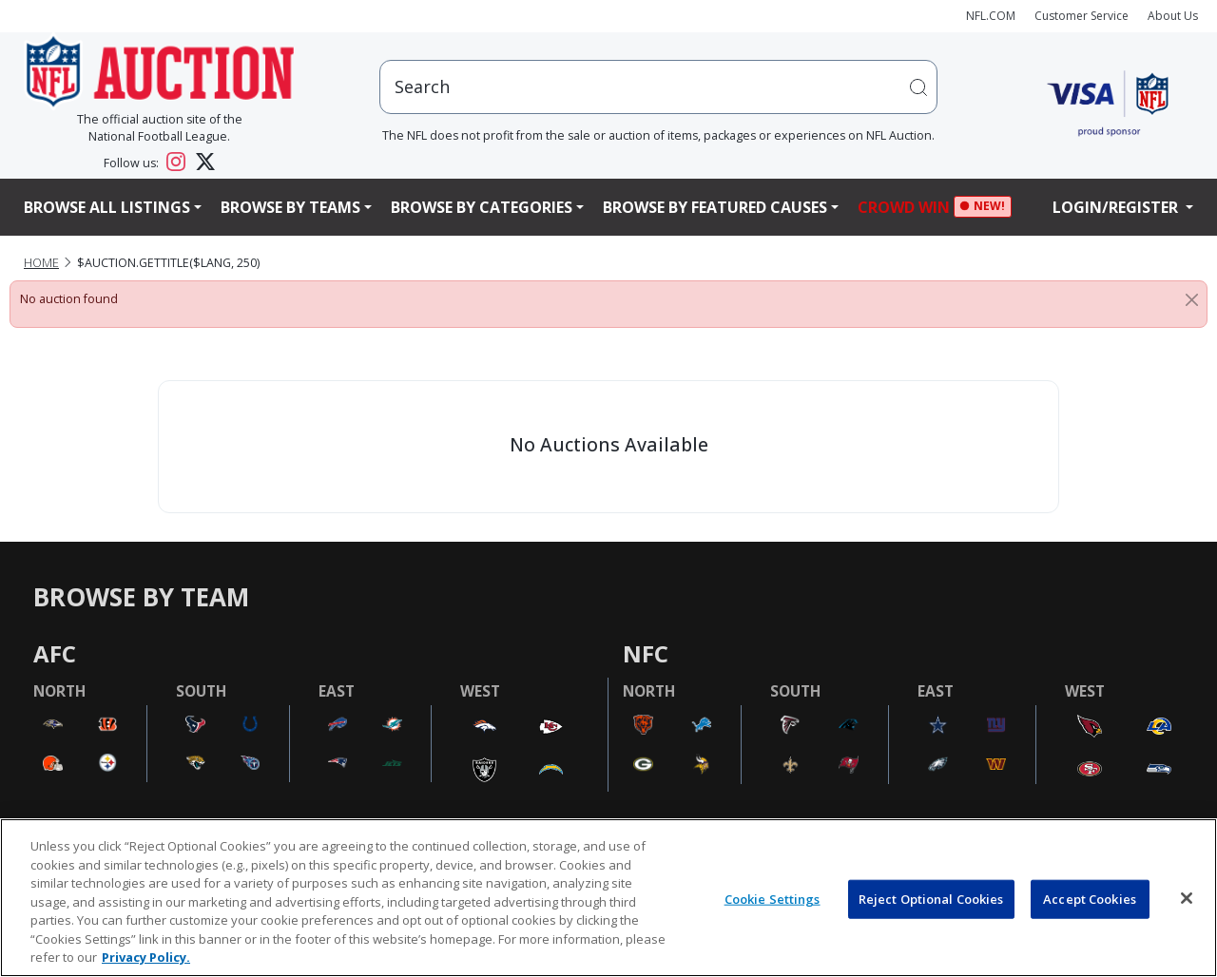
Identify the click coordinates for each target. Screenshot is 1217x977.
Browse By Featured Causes (715, 207)
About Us (1173, 16)
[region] (608, 897)
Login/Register (1117, 207)
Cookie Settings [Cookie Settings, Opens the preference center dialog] (772, 898)
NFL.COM (990, 16)
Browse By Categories (481, 207)
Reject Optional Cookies (931, 898)
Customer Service (1081, 16)
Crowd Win (908, 207)
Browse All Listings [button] (107, 207)
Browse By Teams (290, 207)
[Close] (1191, 299)
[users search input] (658, 87)
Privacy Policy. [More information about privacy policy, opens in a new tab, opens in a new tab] (146, 957)
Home (41, 263)
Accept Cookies (1089, 898)
